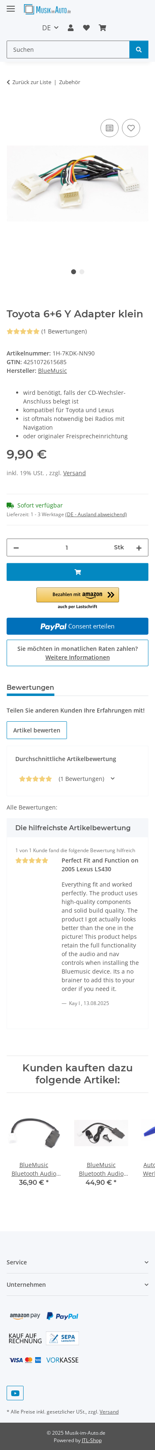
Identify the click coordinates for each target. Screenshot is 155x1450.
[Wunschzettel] (86, 27)
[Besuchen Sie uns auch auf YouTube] (15, 1393)
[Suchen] (68, 49)
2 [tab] (81, 271)
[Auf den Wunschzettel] (131, 128)
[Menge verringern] (16, 547)
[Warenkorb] (102, 27)
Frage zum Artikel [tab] (98, 687)
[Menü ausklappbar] (11, 5)
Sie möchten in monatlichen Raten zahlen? (77, 653)
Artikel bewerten (36, 730)
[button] (70, 27)
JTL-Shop (92, 1440)
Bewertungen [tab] (30, 687)
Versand (74, 473)
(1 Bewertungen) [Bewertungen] (47, 331)
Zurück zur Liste (31, 82)
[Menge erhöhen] (139, 547)
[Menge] (66, 547)
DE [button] (46, 27)
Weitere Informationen (77, 657)
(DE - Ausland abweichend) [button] (96, 514)
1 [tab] (73, 271)
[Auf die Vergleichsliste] (109, 128)
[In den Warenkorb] (13, 107)
